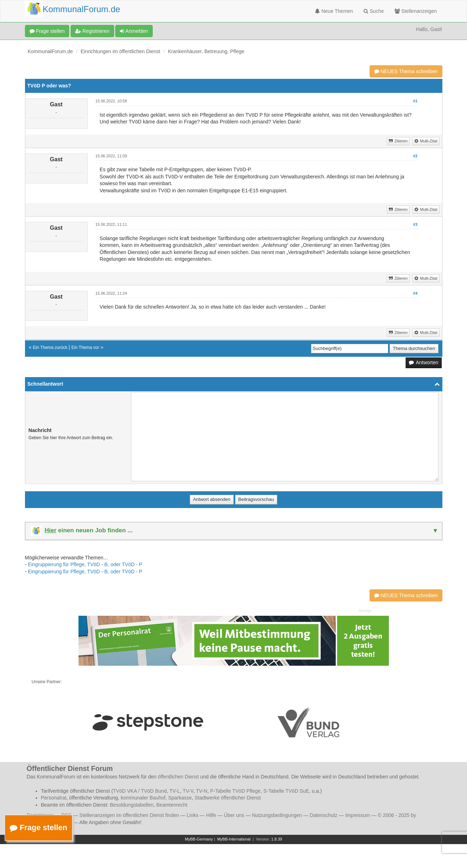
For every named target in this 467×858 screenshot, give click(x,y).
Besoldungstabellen (131, 805)
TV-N (201, 791)
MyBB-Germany (199, 839)
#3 (415, 224)
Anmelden (134, 31)
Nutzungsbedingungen (277, 815)
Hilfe (211, 815)
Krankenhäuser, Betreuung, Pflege (206, 51)
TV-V (188, 791)
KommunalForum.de (50, 51)
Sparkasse (180, 798)
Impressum (357, 815)
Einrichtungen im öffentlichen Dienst (120, 51)
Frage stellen (47, 31)
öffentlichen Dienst (178, 777)
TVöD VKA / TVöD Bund (140, 791)
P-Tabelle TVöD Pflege (235, 791)
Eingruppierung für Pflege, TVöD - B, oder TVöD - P (85, 564)
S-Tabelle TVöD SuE (286, 791)
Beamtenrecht (171, 805)
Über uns (234, 815)
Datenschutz (323, 815)
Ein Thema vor (85, 347)
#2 (415, 156)
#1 (415, 101)
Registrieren (92, 31)
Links (192, 815)
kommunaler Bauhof (143, 798)
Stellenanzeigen (416, 11)
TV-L (174, 791)
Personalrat (54, 798)
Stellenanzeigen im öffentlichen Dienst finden (129, 815)
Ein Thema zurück (50, 347)
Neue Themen (334, 11)
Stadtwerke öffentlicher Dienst (227, 798)
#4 (415, 293)
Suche (374, 11)
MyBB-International (234, 839)
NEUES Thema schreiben (406, 71)
